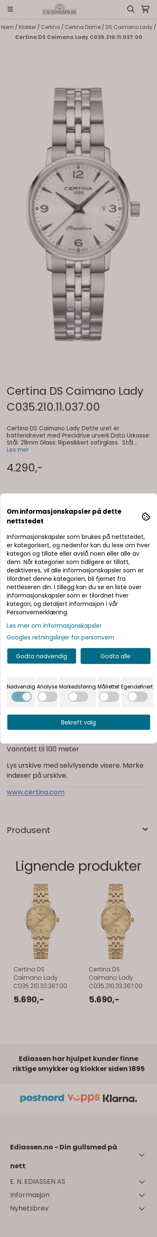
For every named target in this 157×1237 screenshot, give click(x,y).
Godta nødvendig (41, 656)
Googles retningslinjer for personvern (60, 637)
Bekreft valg (78, 722)
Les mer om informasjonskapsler (54, 625)
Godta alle (115, 656)
